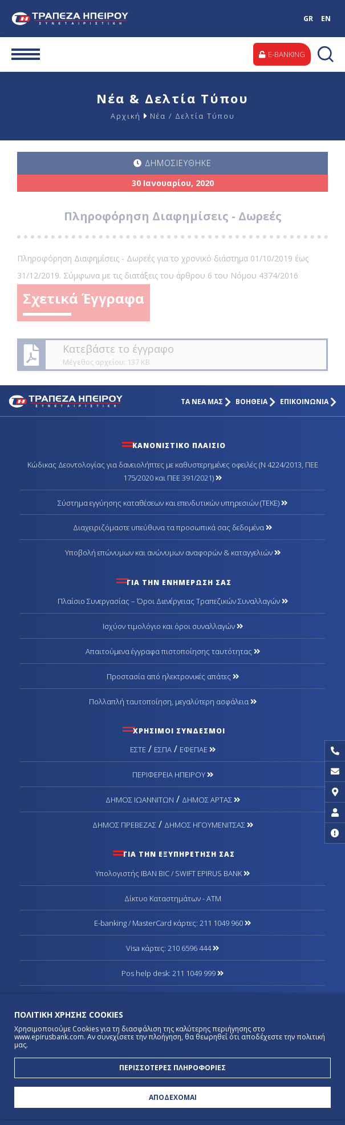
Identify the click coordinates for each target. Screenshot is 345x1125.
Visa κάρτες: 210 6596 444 (172, 948)
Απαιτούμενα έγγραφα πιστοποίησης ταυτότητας (173, 651)
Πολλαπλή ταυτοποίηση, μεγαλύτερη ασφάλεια (173, 701)
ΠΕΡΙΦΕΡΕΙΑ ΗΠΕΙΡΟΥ (172, 774)
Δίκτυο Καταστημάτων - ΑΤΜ (172, 898)
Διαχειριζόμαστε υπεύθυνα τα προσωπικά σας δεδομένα (172, 527)
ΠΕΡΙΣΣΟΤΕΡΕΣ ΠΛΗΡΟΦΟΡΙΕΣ (172, 1067)
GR (308, 18)
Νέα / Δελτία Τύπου (192, 116)
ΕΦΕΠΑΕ (198, 749)
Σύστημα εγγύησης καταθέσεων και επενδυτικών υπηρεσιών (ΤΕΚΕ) (172, 503)
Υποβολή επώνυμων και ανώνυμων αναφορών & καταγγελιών (173, 552)
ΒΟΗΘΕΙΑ (255, 401)
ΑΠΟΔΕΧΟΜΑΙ (173, 1097)
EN (326, 18)
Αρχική (126, 116)
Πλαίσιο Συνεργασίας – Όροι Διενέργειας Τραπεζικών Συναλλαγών (173, 601)
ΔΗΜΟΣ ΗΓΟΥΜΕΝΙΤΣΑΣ (208, 825)
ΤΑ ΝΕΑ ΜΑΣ (206, 401)
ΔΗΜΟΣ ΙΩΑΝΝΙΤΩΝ (139, 800)
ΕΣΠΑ (163, 749)
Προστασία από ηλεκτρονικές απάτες (173, 676)
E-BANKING (282, 54)
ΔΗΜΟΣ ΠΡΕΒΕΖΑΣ (124, 825)
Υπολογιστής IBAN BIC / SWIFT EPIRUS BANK (172, 873)
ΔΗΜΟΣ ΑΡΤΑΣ (211, 800)
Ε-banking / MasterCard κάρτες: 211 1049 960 (172, 923)
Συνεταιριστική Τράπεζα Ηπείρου (72, 18)
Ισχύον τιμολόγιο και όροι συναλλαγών (173, 626)
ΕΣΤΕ (138, 749)
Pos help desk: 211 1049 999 (172, 973)
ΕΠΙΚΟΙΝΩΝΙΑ (308, 401)
